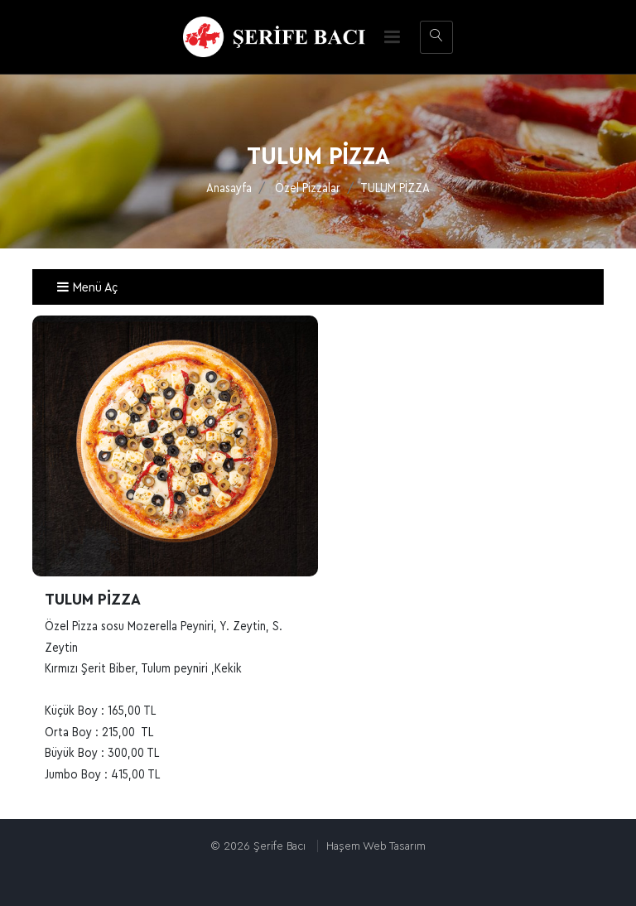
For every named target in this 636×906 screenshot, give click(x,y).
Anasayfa (229, 188)
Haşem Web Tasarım (376, 846)
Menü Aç (87, 287)
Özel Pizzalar (307, 188)
